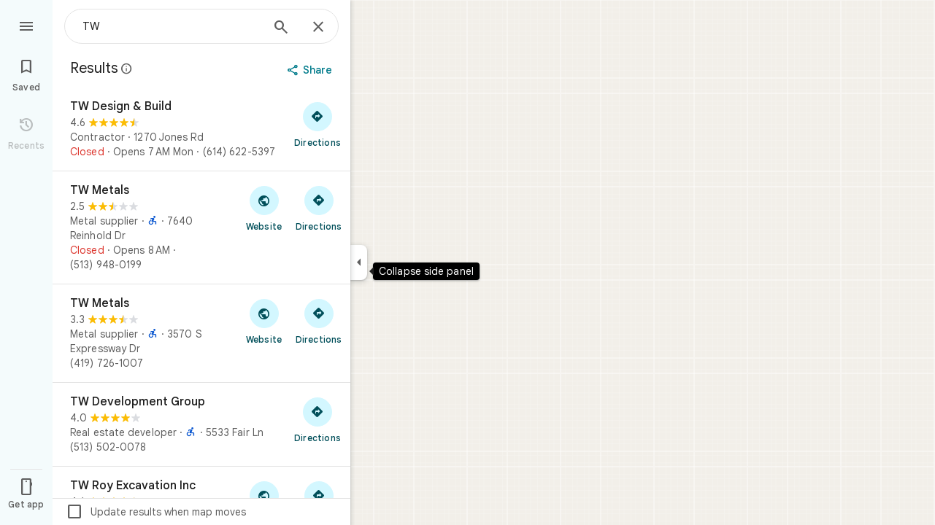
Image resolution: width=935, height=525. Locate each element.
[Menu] (26, 25)
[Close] (318, 27)
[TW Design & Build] (201, 129)
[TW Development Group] (201, 424)
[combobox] (171, 26)
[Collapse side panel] (358, 262)
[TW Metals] (201, 227)
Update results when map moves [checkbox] (156, 512)
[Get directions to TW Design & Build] (317, 124)
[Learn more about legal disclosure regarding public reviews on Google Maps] (127, 68)
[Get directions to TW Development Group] (317, 419)
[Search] (281, 28)
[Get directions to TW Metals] (318, 208)
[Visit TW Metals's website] (263, 208)
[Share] (311, 70)
